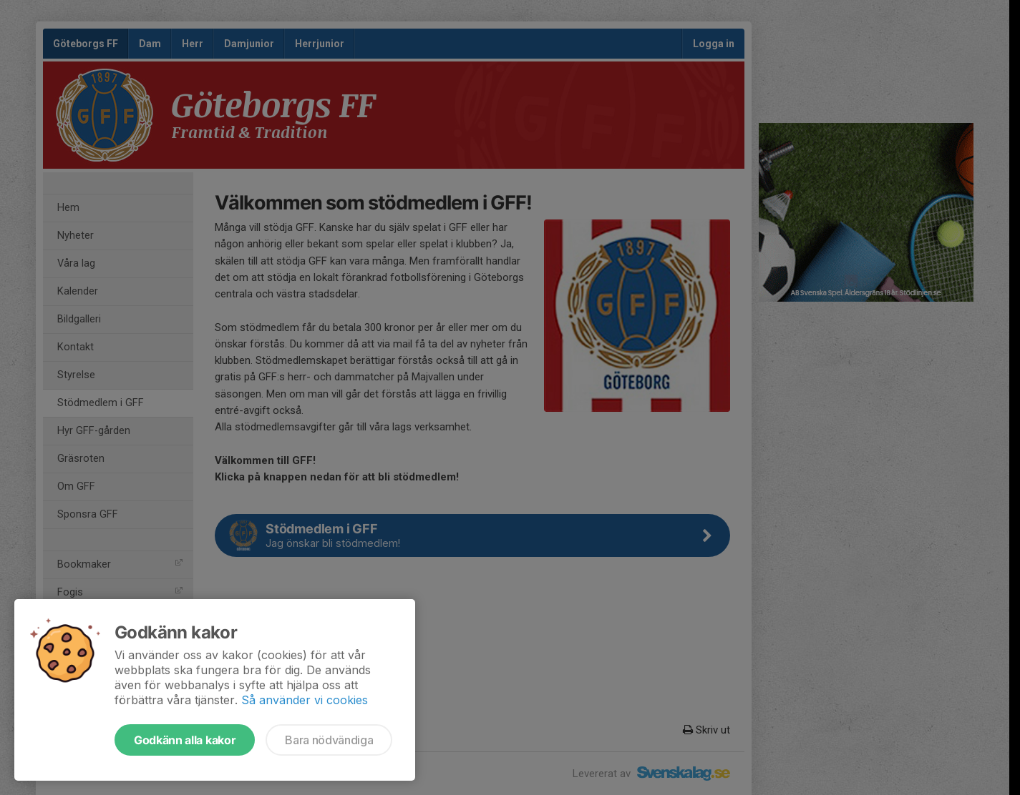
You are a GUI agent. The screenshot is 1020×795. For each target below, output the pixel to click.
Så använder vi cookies (304, 700)
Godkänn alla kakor (184, 740)
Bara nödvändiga (329, 740)
